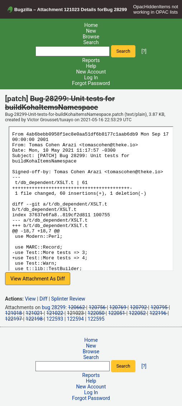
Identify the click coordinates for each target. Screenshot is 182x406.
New (91, 31)
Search (91, 42)
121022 (54, 313)
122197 (13, 319)
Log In (91, 77)
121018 (13, 313)
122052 (137, 313)
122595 (95, 319)
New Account (91, 72)
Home (91, 25)
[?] (144, 51)
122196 (157, 313)
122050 (95, 313)
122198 (34, 319)
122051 (116, 313)
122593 (54, 319)
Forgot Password (91, 83)
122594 (75, 319)
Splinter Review (68, 299)
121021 (34, 313)
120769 (117, 307)
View (30, 299)
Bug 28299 (115, 9)
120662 (76, 307)
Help (91, 66)
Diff (43, 299)
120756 (96, 307)
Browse (91, 36)
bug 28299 (54, 307)
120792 (138, 307)
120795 (158, 307)
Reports (91, 60)
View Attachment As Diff (37, 279)
